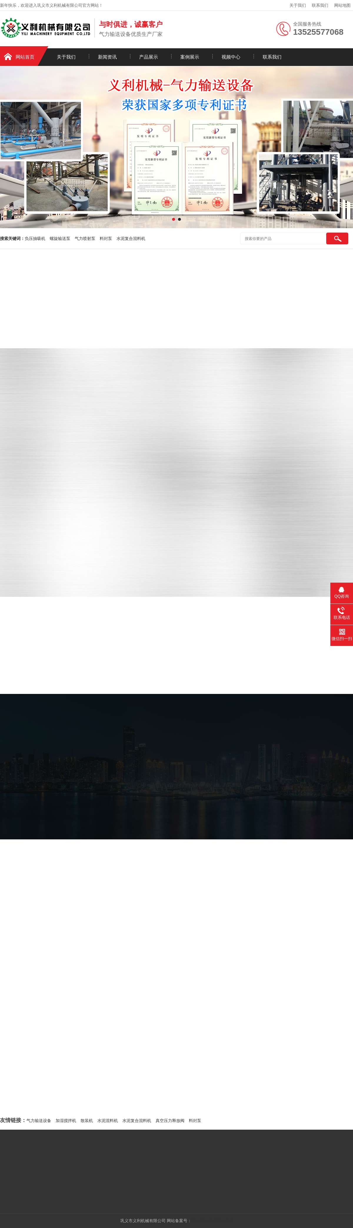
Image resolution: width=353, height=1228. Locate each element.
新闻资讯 (107, 56)
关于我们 (297, 5)
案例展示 (189, 56)
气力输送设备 (38, 1120)
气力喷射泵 (85, 238)
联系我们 (320, 5)
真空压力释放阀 (170, 1120)
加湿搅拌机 (66, 1120)
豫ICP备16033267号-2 (212, 1220)
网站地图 (342, 5)
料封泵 (106, 238)
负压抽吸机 (35, 238)
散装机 (87, 1120)
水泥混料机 (107, 1120)
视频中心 (231, 56)
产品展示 (148, 56)
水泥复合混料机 (130, 238)
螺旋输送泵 (60, 238)
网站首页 (25, 56)
